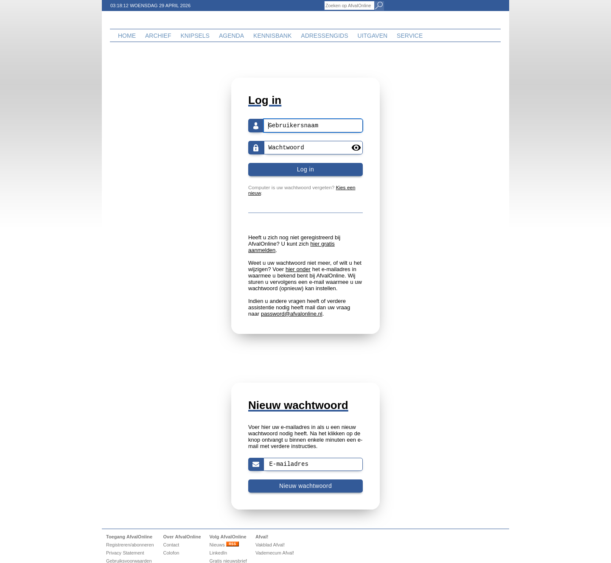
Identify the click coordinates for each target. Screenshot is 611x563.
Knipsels (194, 35)
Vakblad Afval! (270, 544)
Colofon (171, 552)
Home (127, 35)
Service (410, 35)
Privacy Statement (125, 552)
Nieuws (224, 544)
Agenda (231, 35)
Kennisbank (272, 35)
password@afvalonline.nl (291, 314)
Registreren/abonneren (130, 544)
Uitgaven (373, 35)
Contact (171, 544)
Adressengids (324, 35)
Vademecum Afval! (274, 552)
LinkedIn (218, 552)
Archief (158, 35)
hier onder (298, 269)
